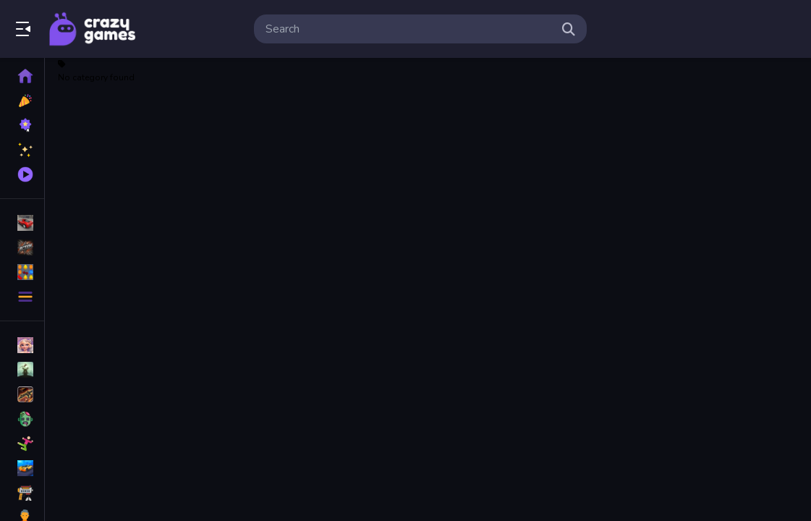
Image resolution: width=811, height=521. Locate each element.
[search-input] (409, 29)
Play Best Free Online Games (92, 29)
